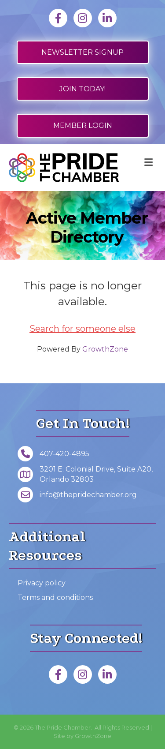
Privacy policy (42, 583)
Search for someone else (82, 328)
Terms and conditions (55, 597)
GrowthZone (105, 349)
